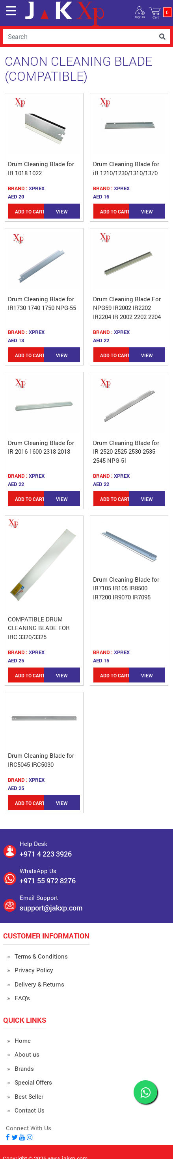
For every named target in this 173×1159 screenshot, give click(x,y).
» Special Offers (29, 1082)
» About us (23, 1054)
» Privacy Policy (30, 970)
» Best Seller (25, 1096)
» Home (19, 1040)
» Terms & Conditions (37, 956)
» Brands (20, 1068)
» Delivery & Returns (35, 984)
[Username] (78, 36)
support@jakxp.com (51, 907)
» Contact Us (26, 1110)
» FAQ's (18, 998)
